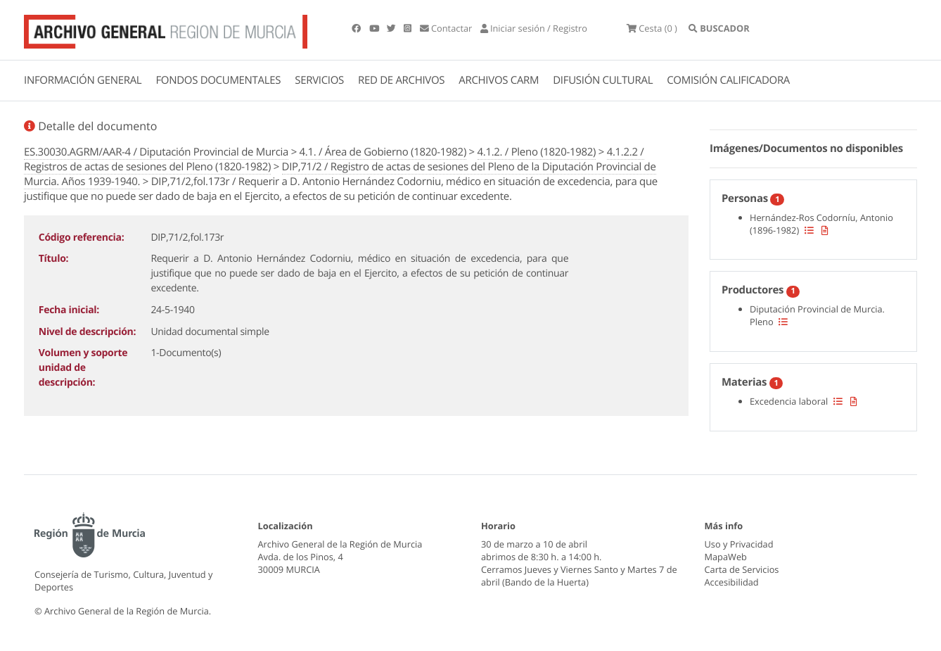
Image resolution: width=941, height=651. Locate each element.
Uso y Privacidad (739, 544)
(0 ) (652, 28)
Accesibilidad (732, 582)
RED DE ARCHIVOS (401, 80)
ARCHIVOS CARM (499, 80)
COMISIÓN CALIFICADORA (728, 80)
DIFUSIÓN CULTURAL (603, 80)
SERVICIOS (319, 80)
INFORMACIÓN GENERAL (82, 80)
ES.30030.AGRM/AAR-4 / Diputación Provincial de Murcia (156, 152)
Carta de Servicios (742, 569)
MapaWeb (726, 556)
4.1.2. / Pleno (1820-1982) (537, 152)
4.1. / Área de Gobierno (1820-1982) (383, 152)
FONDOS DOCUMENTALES (218, 80)
